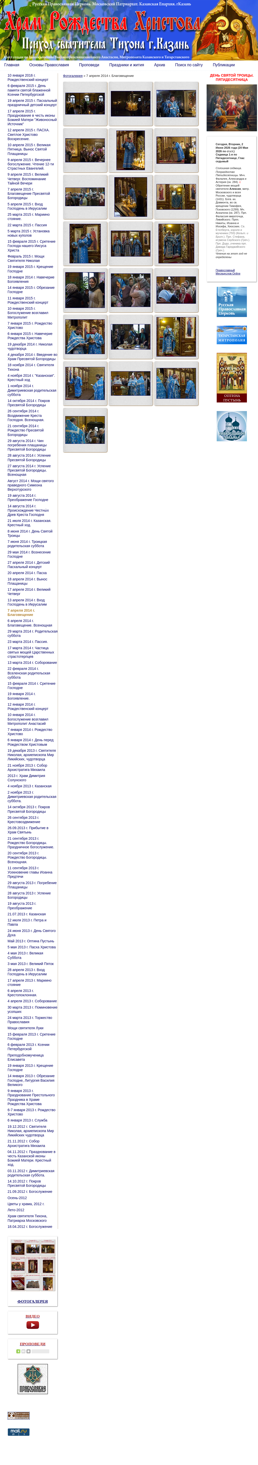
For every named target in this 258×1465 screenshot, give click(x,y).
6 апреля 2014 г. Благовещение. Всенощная (30, 623)
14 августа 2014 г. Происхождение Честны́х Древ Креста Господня (28, 510)
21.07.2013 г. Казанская (27, 914)
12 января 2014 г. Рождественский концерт (28, 706)
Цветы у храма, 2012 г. (26, 1204)
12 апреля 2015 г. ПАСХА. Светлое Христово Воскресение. (29, 134)
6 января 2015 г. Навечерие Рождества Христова (30, 336)
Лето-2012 (16, 1210)
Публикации (224, 65)
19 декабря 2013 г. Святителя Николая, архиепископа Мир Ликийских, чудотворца (32, 755)
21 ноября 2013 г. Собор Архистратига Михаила (27, 767)
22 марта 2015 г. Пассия (27, 225)
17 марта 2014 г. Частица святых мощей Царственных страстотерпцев (31, 652)
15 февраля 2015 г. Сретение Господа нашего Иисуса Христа (31, 245)
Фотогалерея (73, 76)
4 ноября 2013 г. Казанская (30, 786)
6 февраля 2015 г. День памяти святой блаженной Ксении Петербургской (29, 90)
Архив (159, 65)
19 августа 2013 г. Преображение (22, 905)
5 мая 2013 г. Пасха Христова (32, 947)
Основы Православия (49, 65)
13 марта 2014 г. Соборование (32, 663)
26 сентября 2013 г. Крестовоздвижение (24, 820)
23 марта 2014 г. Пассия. (28, 642)
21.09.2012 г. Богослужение (30, 1192)
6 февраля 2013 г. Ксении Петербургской (28, 1047)
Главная (11, 65)
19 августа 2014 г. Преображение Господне (28, 497)
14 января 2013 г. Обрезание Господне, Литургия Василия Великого (31, 1080)
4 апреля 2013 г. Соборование (32, 1001)
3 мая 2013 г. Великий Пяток (31, 964)
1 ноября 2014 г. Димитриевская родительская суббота (32, 390)
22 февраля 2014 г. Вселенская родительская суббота (29, 673)
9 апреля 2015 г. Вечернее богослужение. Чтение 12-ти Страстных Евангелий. (31, 164)
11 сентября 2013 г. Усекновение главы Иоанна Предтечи (30, 872)
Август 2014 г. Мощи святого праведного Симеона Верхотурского (31, 485)
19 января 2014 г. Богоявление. (22, 696)
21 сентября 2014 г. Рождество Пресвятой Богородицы (26, 430)
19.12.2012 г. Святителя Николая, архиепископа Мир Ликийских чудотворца (31, 1131)
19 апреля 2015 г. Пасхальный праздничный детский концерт (32, 103)
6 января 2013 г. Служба (27, 1120)
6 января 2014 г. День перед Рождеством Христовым (30, 742)
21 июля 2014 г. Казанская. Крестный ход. (29, 523)
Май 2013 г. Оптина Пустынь (31, 941)
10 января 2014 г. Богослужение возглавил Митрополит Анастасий (28, 719)
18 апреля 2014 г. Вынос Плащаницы (27, 581)
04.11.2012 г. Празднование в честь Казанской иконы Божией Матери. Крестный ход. (31, 1158)
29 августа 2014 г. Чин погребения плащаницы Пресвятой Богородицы (27, 445)
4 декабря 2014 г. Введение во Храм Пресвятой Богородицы (32, 357)
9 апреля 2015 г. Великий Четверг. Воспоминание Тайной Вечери (28, 178)
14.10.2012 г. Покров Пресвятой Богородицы (27, 1183)
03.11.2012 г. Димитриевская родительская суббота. (31, 1173)
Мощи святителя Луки (25, 1028)
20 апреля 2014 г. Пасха (27, 573)
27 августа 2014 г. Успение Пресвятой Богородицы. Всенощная (29, 470)
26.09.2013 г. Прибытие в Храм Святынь (28, 830)
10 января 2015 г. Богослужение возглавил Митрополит (28, 312)
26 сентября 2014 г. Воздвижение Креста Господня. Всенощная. (26, 415)
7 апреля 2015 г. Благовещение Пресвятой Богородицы (29, 193)
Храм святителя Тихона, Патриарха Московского (27, 1218)
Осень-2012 (17, 1198)
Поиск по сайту (189, 65)
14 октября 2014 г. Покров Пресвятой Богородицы (29, 403)
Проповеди (89, 65)
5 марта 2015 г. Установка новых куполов (29, 233)
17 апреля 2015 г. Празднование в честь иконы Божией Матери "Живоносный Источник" (32, 117)
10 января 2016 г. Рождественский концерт (28, 77)
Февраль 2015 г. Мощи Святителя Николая (26, 258)
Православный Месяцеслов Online (228, 272)
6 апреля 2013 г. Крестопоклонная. (22, 993)
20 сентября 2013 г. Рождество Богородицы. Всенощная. (27, 857)
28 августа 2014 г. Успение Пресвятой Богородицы (29, 457)
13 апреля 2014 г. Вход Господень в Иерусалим (27, 602)
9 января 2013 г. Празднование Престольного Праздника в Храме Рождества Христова (31, 1097)
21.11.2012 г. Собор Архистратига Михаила (26, 1143)
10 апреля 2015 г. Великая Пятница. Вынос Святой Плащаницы (29, 149)
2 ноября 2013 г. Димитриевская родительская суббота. (32, 796)
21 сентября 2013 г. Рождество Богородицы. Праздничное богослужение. (31, 842)
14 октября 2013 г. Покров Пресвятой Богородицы (29, 809)
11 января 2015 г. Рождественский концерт (28, 300)
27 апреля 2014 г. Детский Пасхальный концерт (29, 564)
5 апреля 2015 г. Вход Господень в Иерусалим (27, 206)
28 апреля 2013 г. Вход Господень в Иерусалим (27, 972)
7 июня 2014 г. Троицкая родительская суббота (27, 544)
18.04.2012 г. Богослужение (30, 1227)
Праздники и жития (126, 65)
